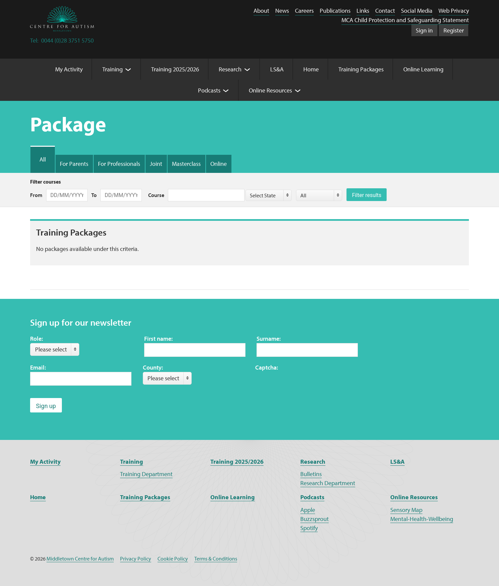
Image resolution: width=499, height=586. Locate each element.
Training (131, 461)
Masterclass (186, 164)
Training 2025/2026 (237, 461)
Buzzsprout (314, 519)
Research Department (327, 483)
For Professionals (119, 164)
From (36, 195)
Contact (385, 10)
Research (312, 461)
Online (218, 164)
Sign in (424, 30)
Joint (156, 164)
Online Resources (414, 497)
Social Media (416, 10)
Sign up (46, 405)
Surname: (269, 338)
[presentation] (306, 385)
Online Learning (232, 497)
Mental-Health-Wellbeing (421, 519)
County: (153, 367)
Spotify (309, 528)
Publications (335, 10)
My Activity (45, 461)
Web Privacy (453, 10)
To (94, 195)
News (282, 10)
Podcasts (312, 497)
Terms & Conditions (215, 558)
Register (453, 30)
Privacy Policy (135, 558)
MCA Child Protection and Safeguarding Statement (405, 20)
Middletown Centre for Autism (80, 558)
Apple (307, 510)
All (42, 159)
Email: (38, 367)
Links (363, 10)
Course (156, 195)
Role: (36, 338)
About (261, 10)
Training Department (146, 474)
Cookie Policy (173, 558)
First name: (158, 338)
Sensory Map (406, 510)
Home (38, 497)
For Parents (74, 164)
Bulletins (311, 474)
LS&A (397, 461)
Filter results (366, 195)
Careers (304, 10)
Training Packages (145, 497)
